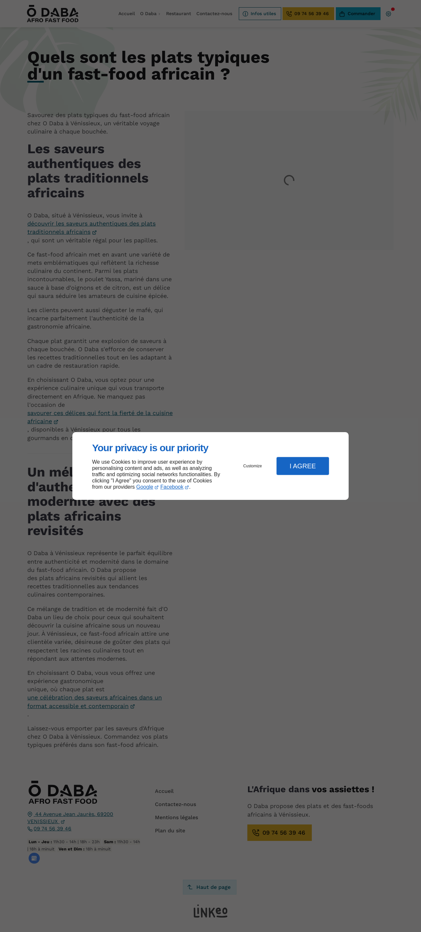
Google (144, 487)
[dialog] (210, 466)
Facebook (172, 487)
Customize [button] (252, 466)
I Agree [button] (302, 466)
